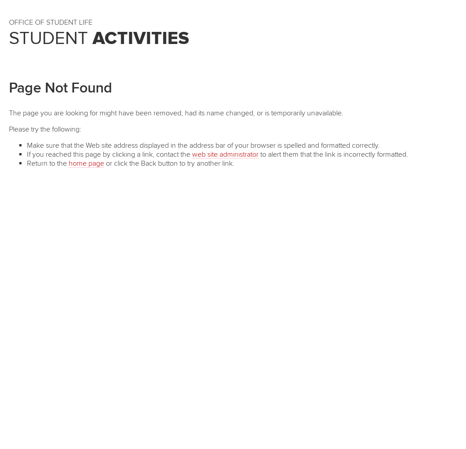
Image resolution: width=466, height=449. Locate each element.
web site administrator (225, 154)
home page (86, 163)
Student (99, 38)
